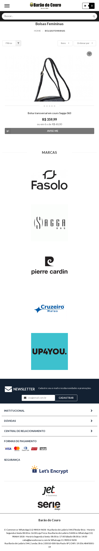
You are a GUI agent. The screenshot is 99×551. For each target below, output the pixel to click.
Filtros (13, 43)
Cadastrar (66, 397)
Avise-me (31, 131)
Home (37, 31)
